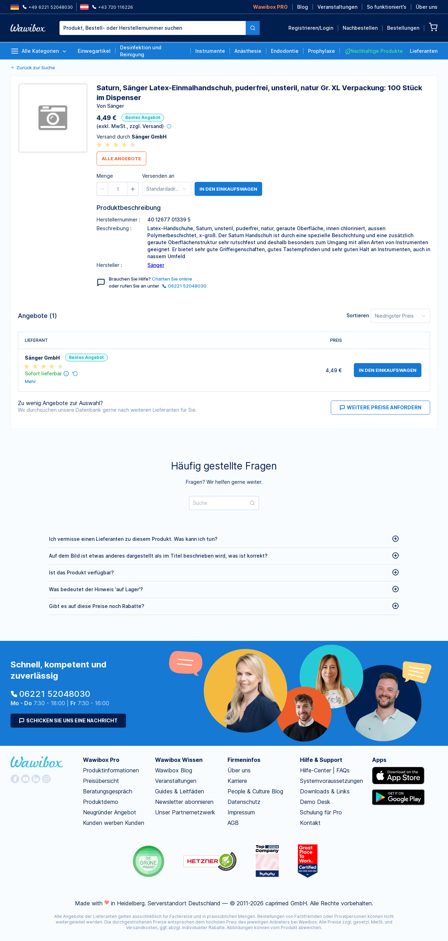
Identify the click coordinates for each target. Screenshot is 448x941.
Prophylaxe (321, 51)
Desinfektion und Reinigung (140, 50)
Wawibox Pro (101, 759)
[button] (102, 189)
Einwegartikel (94, 51)
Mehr (30, 381)
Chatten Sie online (172, 279)
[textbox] (152, 28)
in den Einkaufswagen (228, 189)
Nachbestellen (360, 28)
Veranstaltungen (337, 7)
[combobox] (159, 28)
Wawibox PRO (270, 7)
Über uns (427, 7)
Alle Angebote (121, 158)
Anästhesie (247, 51)
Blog (302, 7)
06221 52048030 (184, 286)
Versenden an (158, 176)
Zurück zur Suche (32, 67)
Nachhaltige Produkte (373, 51)
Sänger (155, 265)
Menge (105, 176)
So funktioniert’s (386, 7)
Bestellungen (403, 28)
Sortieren (357, 315)
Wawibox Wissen (179, 759)
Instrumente (210, 51)
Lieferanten (424, 51)
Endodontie (285, 51)
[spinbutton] (117, 189)
